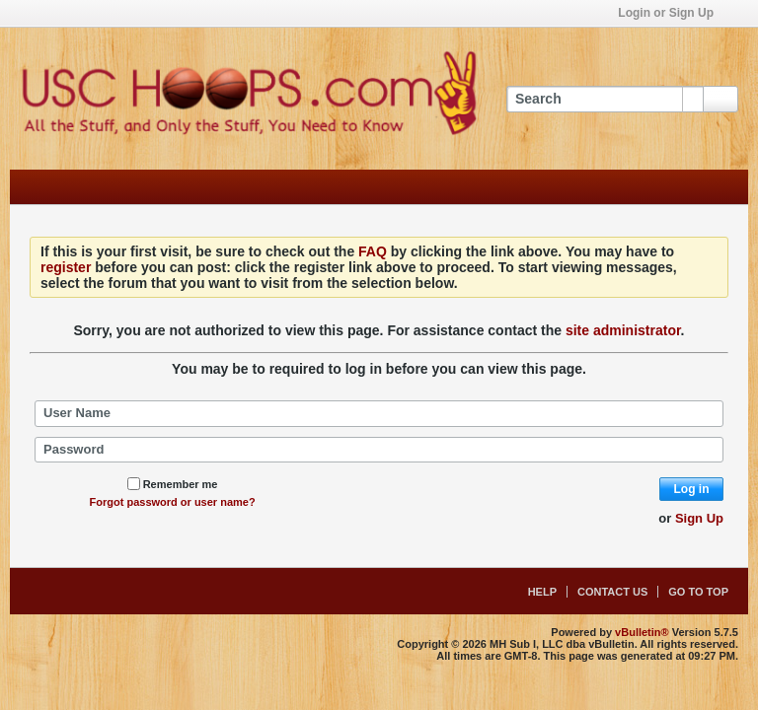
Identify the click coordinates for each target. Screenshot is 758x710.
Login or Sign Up (672, 13)
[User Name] (379, 413)
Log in (692, 489)
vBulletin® (642, 632)
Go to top (698, 592)
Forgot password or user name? (173, 502)
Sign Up (699, 518)
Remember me (172, 484)
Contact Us (612, 592)
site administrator (623, 330)
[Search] (604, 99)
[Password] (379, 449)
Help (542, 592)
